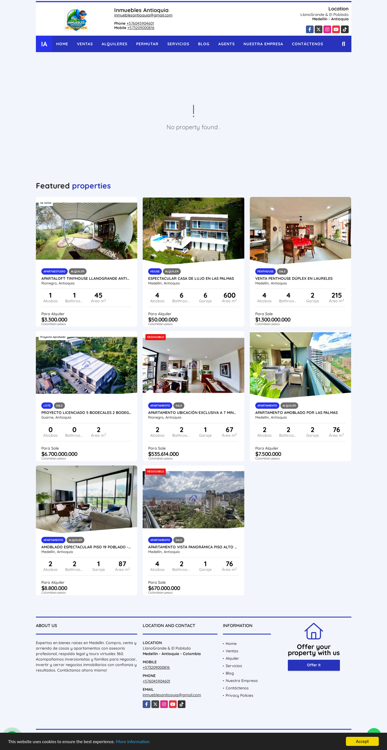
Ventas (85, 43)
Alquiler (232, 658)
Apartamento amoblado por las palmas (296, 412)
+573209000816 (140, 27)
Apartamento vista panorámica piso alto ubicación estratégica (193, 547)
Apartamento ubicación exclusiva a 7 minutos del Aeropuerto (193, 412)
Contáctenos (307, 43)
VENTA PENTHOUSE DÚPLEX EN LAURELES (293, 278)
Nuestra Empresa (263, 43)
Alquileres (114, 43)
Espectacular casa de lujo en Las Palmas (191, 278)
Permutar (147, 43)
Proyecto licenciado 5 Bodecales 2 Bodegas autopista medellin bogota (86, 412)
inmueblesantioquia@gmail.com (143, 15)
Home (62, 43)
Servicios (178, 43)
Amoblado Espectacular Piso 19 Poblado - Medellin (86, 547)
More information (133, 742)
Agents (226, 43)
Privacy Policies (239, 695)
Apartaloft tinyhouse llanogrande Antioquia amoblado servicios (86, 278)
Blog (204, 43)
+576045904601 (140, 23)
